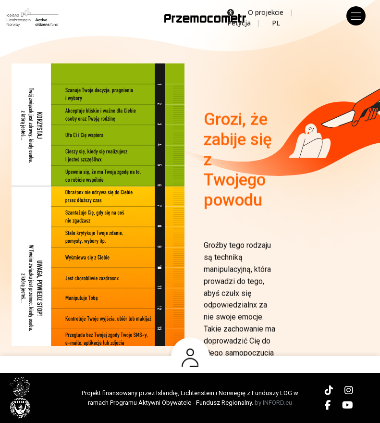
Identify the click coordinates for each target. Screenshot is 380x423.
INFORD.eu (277, 402)
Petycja (239, 22)
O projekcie (265, 12)
